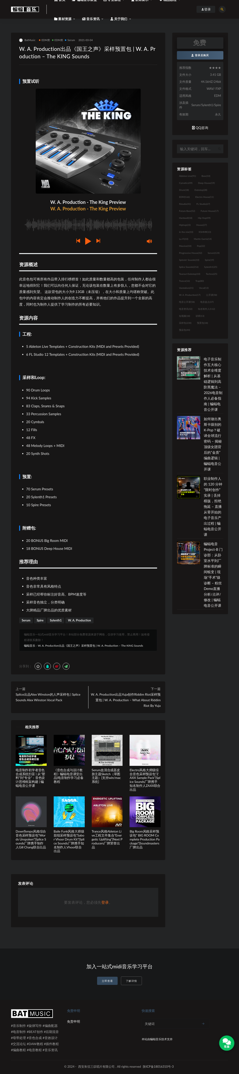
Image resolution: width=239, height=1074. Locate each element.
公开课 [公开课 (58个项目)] (211, 294)
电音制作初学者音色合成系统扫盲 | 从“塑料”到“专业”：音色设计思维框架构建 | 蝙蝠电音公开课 (30, 778)
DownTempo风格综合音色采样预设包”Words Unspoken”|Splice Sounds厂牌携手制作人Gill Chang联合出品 (31, 839)
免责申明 (73, 1021)
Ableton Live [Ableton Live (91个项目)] (187, 175)
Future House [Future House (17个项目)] (210, 210)
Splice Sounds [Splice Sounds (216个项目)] (188, 266)
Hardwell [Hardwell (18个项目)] (185, 217)
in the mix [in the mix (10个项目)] (186, 231)
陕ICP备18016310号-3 (158, 1066)
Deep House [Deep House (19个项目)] (206, 182)
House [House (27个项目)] (201, 224)
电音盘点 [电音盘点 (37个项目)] (207, 301)
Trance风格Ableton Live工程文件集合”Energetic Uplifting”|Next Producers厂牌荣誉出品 (107, 839)
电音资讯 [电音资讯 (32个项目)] (185, 308)
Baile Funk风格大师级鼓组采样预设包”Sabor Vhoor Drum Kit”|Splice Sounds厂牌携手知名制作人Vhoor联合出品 (69, 841)
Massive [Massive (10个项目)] (185, 245)
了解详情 (131, 980)
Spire (40, 620)
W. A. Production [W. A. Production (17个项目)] (189, 294)
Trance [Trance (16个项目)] (184, 280)
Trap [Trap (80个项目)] (199, 280)
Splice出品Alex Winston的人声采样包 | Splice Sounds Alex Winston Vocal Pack (48, 697)
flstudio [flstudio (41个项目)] (185, 203)
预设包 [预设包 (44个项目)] (184, 329)
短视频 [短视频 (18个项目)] (184, 315)
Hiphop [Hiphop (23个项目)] (185, 224)
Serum (70, 40)
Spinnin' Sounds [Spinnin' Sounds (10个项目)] (189, 259)
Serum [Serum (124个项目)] (214, 252)
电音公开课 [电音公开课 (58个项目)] (187, 301)
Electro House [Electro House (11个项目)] (204, 196)
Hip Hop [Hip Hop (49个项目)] (204, 217)
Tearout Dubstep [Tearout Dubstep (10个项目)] (189, 273)
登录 (105, 902)
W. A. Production (79, 620)
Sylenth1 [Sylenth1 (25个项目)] (210, 266)
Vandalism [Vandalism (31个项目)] (186, 287)
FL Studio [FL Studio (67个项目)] (203, 203)
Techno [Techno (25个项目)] (211, 273)
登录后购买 (200, 55)
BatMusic (27, 40)
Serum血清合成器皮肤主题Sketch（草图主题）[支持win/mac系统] (106, 776)
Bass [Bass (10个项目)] (206, 175)
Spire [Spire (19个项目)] (209, 259)
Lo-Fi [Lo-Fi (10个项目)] (183, 238)
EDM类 (44, 40)
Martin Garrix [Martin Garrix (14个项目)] (202, 238)
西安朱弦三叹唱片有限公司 (96, 1066)
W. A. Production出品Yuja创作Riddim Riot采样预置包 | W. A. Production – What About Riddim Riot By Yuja (126, 700)
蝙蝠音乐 (29, 645)
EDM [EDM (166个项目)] (184, 196)
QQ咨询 (200, 128)
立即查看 (107, 980)
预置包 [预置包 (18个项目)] (202, 322)
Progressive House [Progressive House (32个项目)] (190, 252)
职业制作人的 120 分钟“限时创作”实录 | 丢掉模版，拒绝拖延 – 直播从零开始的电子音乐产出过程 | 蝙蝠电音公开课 (213, 506)
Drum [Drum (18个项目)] (184, 189)
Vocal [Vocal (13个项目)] (204, 287)
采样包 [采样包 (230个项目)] (185, 322)
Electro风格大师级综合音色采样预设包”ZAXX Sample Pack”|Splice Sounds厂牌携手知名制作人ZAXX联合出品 (145, 780)
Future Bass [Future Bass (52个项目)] (187, 210)
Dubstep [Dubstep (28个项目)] (200, 189)
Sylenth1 (56, 620)
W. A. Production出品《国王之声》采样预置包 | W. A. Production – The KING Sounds (90, 645)
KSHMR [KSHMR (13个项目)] (205, 231)
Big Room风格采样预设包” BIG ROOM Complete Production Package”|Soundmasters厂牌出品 (144, 839)
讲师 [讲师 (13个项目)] (200, 315)
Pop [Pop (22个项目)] (201, 245)
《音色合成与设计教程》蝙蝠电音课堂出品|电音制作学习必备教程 (69, 776)
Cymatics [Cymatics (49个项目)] (185, 182)
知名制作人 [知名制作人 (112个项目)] (206, 308)
